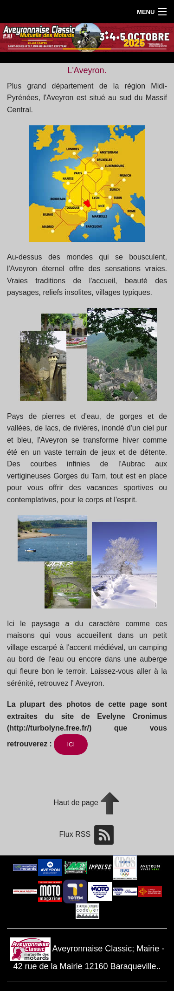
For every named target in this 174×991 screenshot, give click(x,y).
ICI (71, 744)
